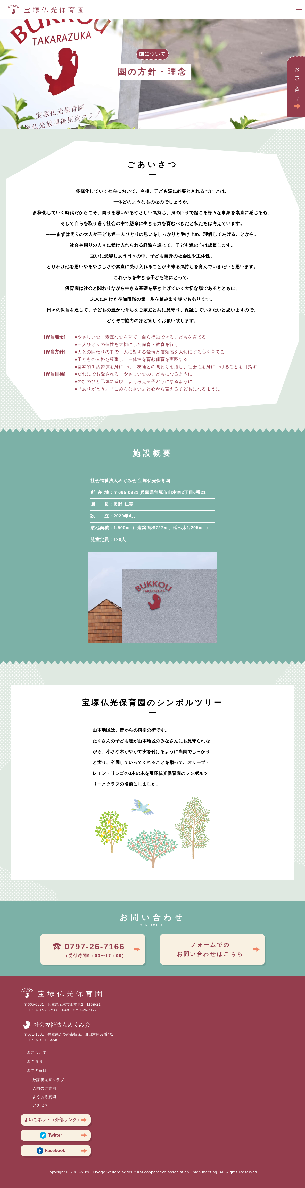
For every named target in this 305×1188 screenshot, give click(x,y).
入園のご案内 (44, 1088)
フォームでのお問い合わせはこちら (210, 949)
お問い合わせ (297, 82)
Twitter (51, 1135)
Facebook (51, 1150)
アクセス (40, 1105)
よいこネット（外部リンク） (52, 1119)
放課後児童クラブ (48, 1080)
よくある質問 (44, 1097)
